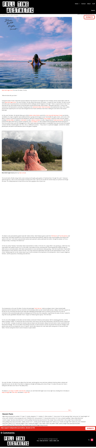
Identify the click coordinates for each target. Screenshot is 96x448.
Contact (83, 3)
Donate (90, 429)
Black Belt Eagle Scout (7, 91)
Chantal (3, 16)
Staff (93, 3)
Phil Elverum (54, 237)
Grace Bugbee (47, 119)
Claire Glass (14, 393)
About (89, 3)
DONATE (89, 18)
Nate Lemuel (22, 174)
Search (93, 10)
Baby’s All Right (5, 393)
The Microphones (63, 237)
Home (76, 3)
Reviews (16, 16)
